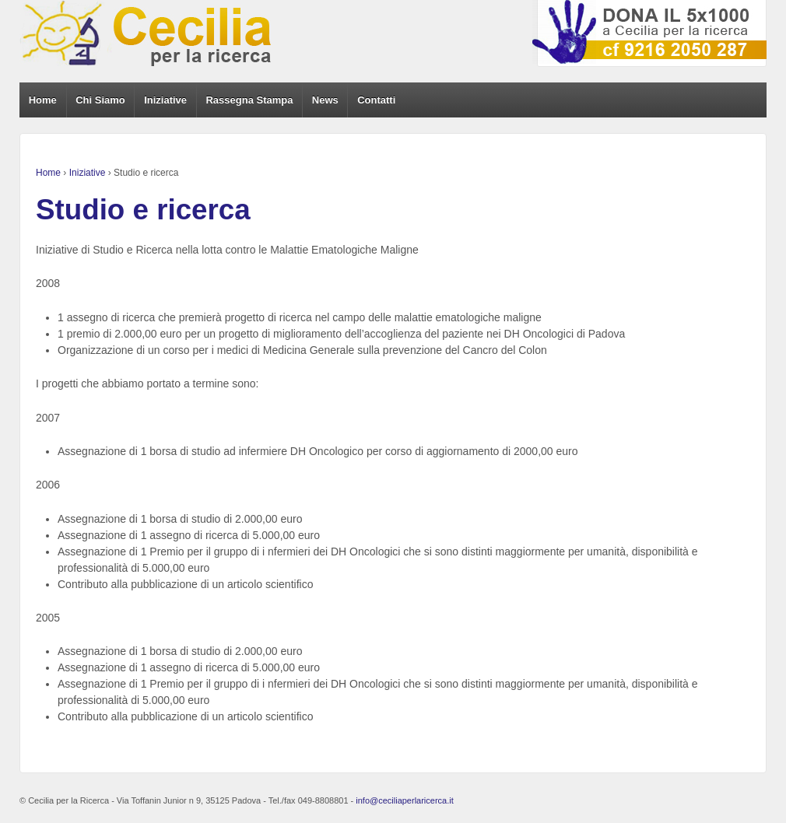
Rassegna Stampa (249, 100)
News (325, 100)
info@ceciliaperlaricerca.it (405, 800)
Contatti (376, 100)
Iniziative (165, 100)
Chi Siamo (100, 100)
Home (43, 100)
